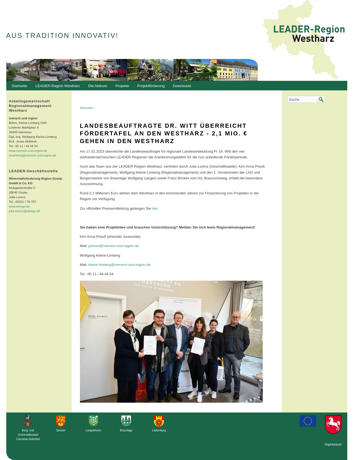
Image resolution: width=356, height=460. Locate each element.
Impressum (333, 444)
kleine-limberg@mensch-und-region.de (119, 265)
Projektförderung (149, 87)
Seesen (60, 430)
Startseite (86, 107)
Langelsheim (93, 430)
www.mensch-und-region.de (28, 150)
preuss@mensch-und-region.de (113, 246)
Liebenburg (159, 430)
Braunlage (126, 430)
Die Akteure (96, 87)
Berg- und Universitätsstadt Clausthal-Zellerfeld (28, 435)
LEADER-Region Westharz (56, 87)
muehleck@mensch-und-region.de (32, 155)
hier (155, 208)
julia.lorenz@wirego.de (24, 211)
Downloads (180, 87)
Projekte (122, 86)
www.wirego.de (19, 206)
